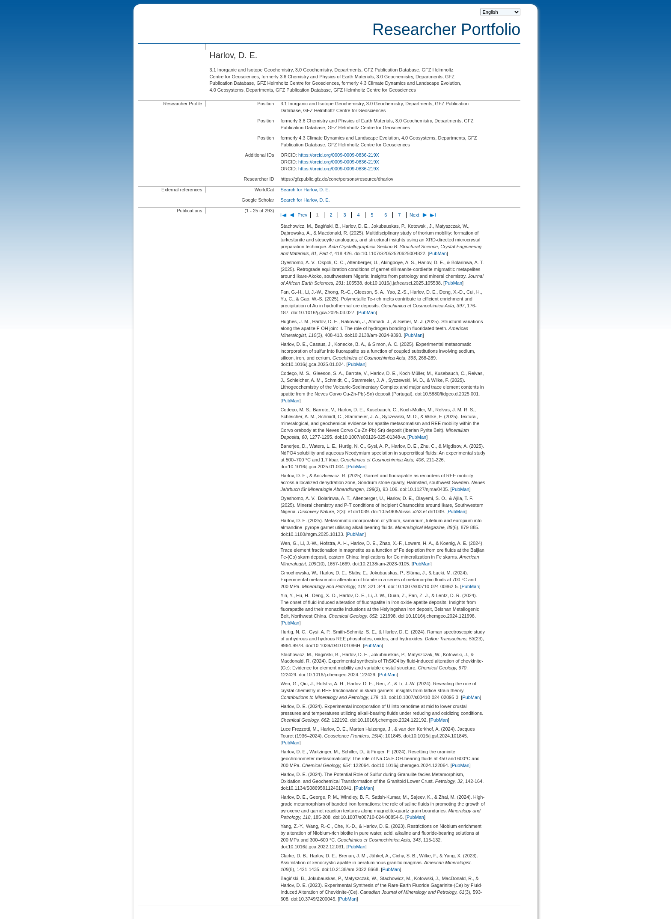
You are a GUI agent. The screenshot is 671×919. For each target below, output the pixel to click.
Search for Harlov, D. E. (305, 189)
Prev (302, 214)
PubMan (438, 253)
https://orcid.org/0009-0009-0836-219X (338, 155)
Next (414, 214)
